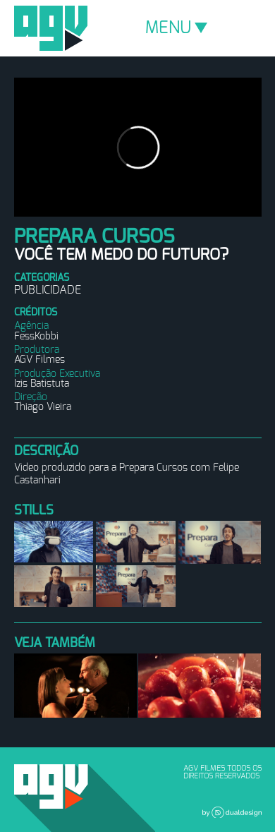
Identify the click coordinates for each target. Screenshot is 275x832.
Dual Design (232, 812)
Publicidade (47, 290)
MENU (176, 28)
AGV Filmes (50, 28)
